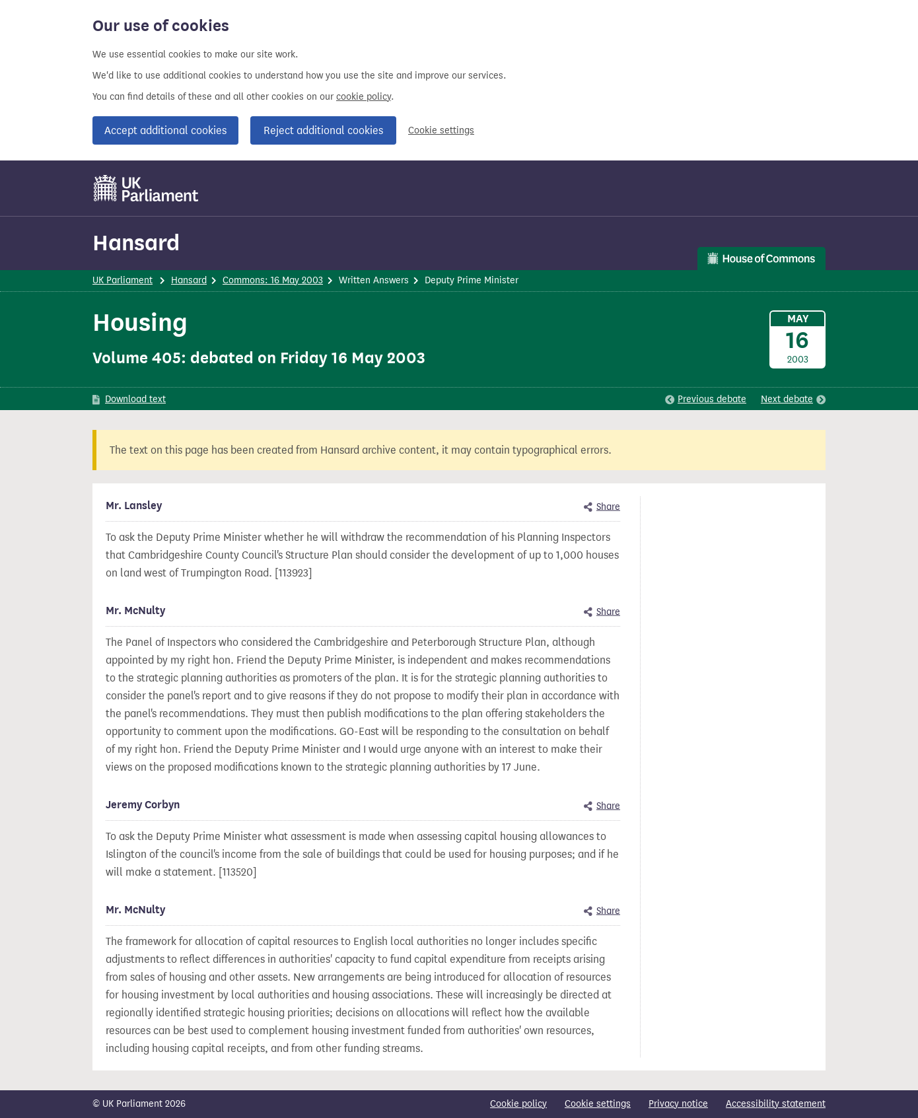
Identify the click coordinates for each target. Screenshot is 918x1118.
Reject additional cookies (323, 130)
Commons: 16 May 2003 (273, 280)
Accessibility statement (776, 1103)
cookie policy (363, 96)
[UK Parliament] (146, 188)
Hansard (136, 242)
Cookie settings (441, 130)
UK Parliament (122, 280)
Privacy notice (678, 1103)
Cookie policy (518, 1103)
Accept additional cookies (165, 130)
